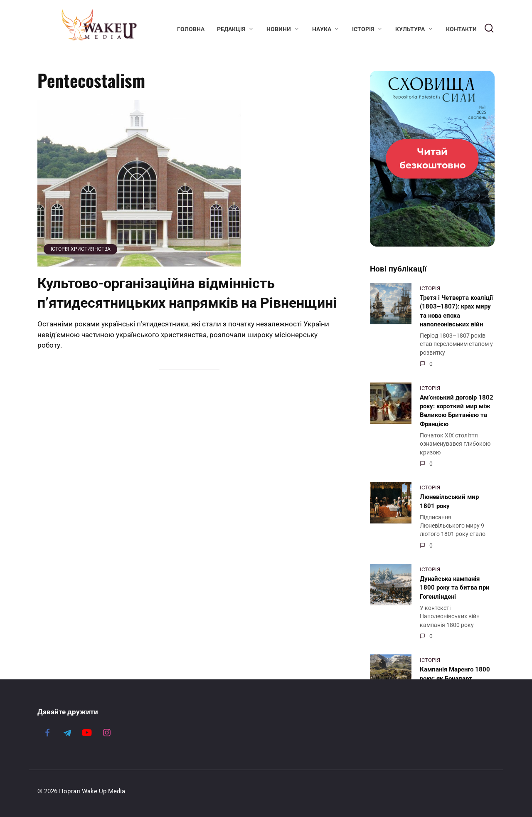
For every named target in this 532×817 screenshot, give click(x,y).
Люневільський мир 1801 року (449, 501)
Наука (321, 29)
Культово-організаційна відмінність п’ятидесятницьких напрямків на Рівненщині (187, 293)
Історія (363, 29)
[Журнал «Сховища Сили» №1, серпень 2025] (432, 159)
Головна (190, 29)
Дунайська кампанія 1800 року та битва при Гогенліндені (455, 587)
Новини (278, 29)
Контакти (461, 29)
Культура (410, 29)
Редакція (231, 29)
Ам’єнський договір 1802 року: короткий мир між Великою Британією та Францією (456, 410)
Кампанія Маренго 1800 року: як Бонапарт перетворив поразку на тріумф (455, 683)
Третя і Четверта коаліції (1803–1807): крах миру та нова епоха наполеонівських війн (456, 311)
